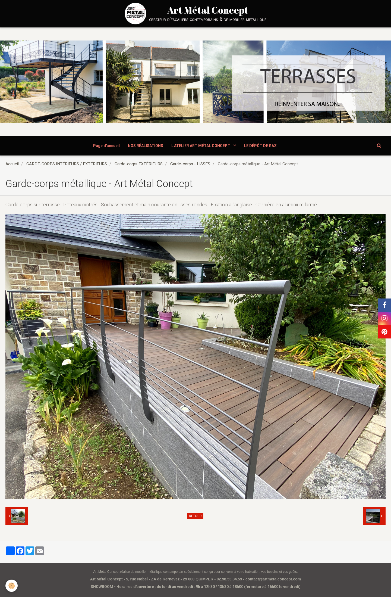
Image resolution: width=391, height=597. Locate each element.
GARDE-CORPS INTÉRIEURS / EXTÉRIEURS (66, 163)
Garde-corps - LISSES (190, 163)
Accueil (12, 163)
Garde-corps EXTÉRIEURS (139, 163)
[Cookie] (11, 586)
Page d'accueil (106, 146)
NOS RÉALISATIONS (145, 146)
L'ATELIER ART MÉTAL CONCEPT (201, 146)
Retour (195, 516)
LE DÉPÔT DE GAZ (260, 146)
